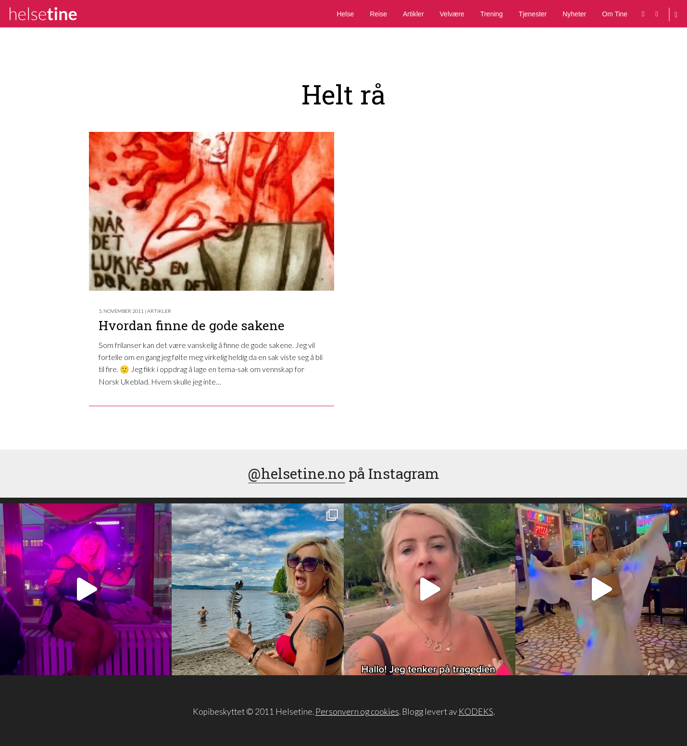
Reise (378, 14)
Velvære (452, 14)
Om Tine (614, 14)
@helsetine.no (296, 473)
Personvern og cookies (357, 712)
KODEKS (476, 712)
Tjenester (533, 14)
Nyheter (574, 14)
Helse (345, 14)
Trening (491, 14)
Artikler (413, 14)
